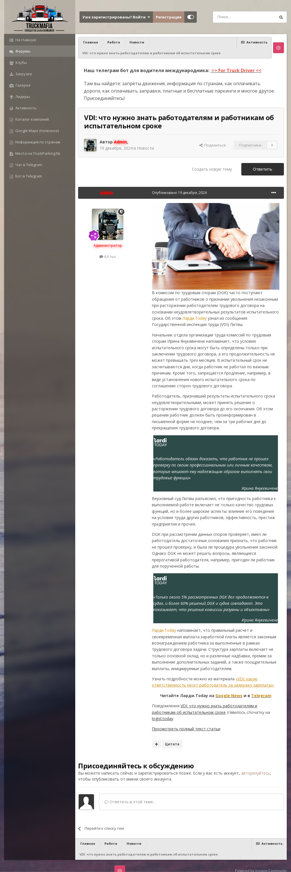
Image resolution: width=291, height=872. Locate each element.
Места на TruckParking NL (37, 153)
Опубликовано (179, 192)
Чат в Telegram (28, 164)
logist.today (162, 718)
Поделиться (212, 145)
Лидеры (22, 96)
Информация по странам (37, 142)
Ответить (262, 169)
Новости (145, 148)
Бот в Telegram (28, 176)
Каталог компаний (31, 119)
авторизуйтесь (255, 773)
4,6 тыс (107, 256)
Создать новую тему (212, 169)
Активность (25, 107)
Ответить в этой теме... (130, 801)
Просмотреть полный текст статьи (186, 728)
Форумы (22, 51)
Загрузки (23, 73)
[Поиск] (231, 17)
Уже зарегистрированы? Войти (116, 17)
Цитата (172, 744)
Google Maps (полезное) (36, 130)
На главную (25, 39)
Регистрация (168, 17)
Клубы (21, 62)
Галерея (22, 85)
